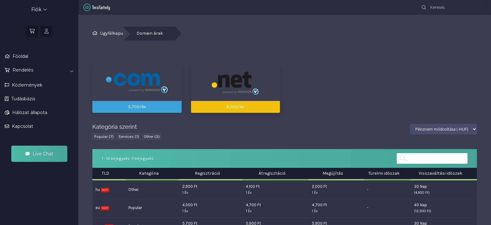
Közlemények (26, 85)
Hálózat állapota (29, 112)
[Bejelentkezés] (46, 31)
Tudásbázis (22, 99)
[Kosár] (32, 31)
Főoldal (19, 56)
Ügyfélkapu (111, 33)
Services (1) (128, 136)
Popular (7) (104, 136)
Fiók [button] (39, 9)
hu (102, 189)
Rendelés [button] (42, 70)
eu (102, 207)
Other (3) (152, 136)
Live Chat (39, 154)
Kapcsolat (22, 126)
